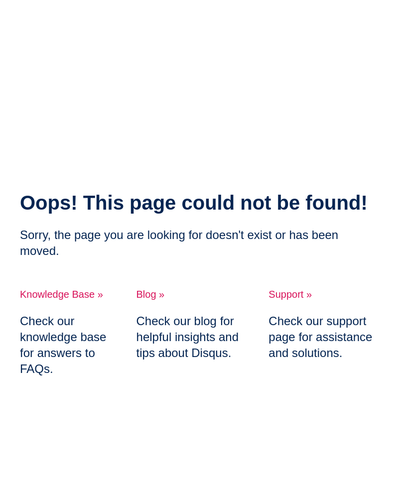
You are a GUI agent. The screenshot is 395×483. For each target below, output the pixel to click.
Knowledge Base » (61, 294)
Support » (290, 294)
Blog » (150, 294)
